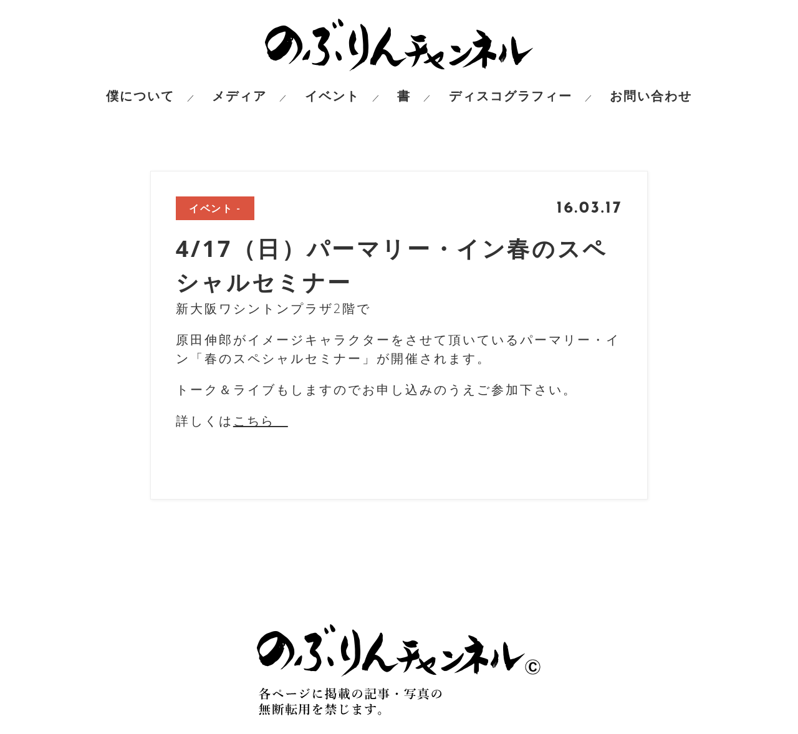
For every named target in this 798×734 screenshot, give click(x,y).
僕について (140, 96)
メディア (239, 96)
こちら (260, 420)
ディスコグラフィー (510, 96)
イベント (332, 96)
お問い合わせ (651, 96)
